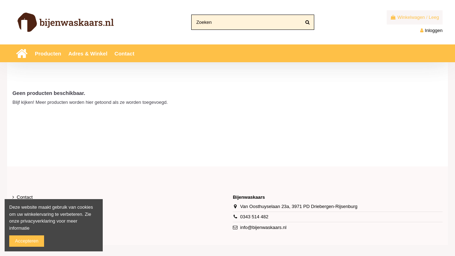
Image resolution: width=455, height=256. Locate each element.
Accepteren (26, 241)
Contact (25, 197)
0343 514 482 (254, 216)
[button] (48, 53)
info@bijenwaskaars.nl (263, 227)
